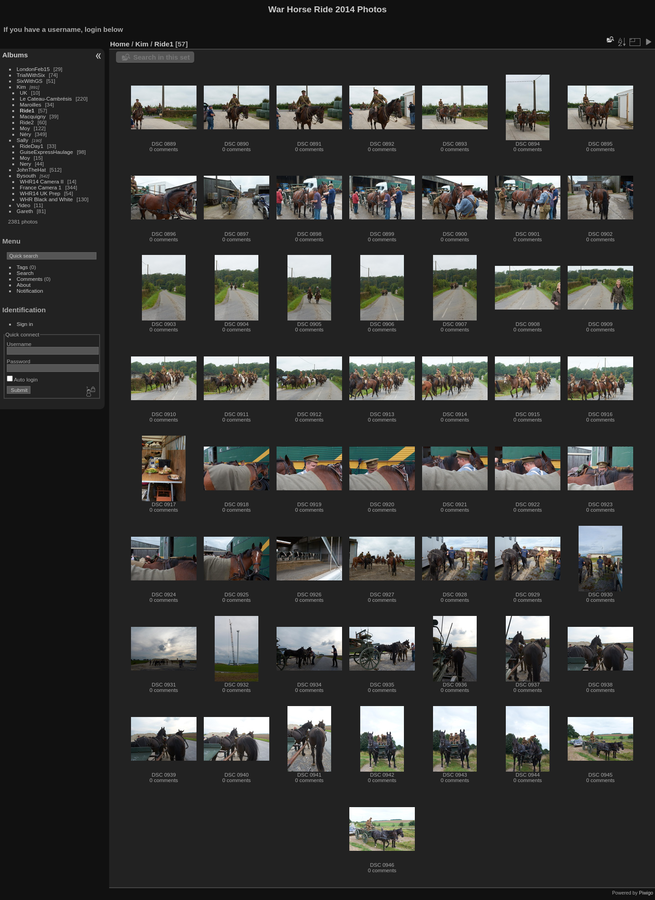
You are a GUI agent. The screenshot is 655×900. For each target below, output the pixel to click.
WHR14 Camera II (42, 181)
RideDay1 (32, 146)
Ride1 (27, 110)
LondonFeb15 (33, 69)
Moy (25, 128)
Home (120, 44)
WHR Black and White (46, 199)
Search (25, 273)
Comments (30, 279)
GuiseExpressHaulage (46, 152)
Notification (30, 291)
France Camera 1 (41, 187)
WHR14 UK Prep (40, 193)
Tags (22, 267)
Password (18, 361)
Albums (15, 55)
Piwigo (646, 892)
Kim (21, 87)
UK (23, 93)
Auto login (22, 379)
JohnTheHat (31, 170)
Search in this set (161, 57)
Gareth (25, 211)
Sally (23, 140)
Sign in (25, 324)
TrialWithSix (31, 75)
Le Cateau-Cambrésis (46, 99)
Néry (25, 134)
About (24, 285)
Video (23, 205)
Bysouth (26, 175)
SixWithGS (30, 81)
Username (19, 344)
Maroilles (30, 104)
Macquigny (33, 116)
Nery (25, 164)
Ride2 (27, 122)
